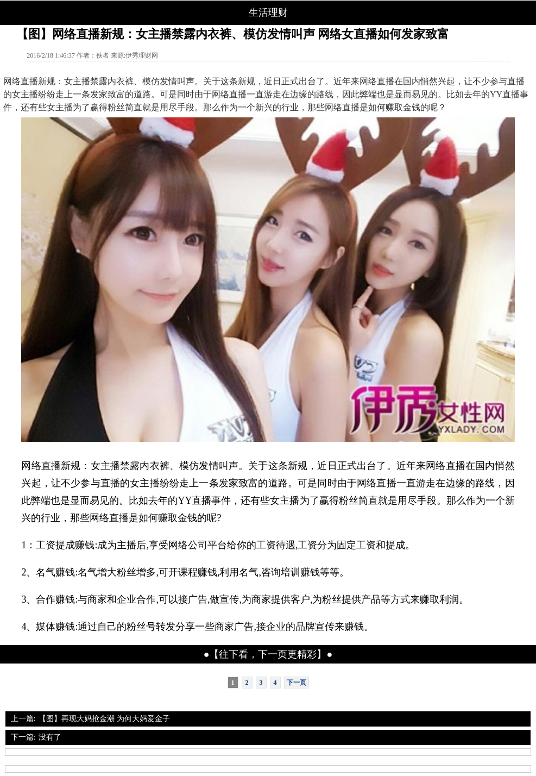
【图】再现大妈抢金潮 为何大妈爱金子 (104, 719)
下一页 (296, 682)
